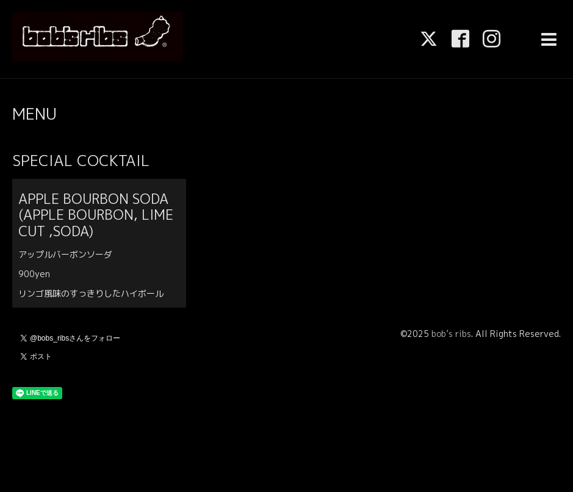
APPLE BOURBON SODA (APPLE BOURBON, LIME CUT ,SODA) (95, 215)
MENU (34, 113)
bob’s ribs (451, 333)
